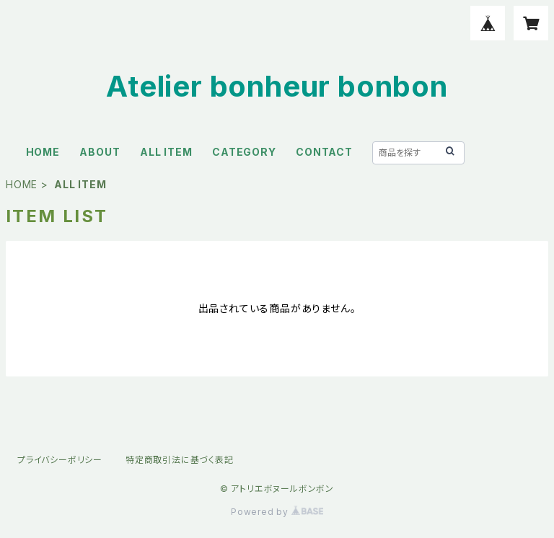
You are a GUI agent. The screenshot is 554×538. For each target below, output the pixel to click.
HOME (43, 152)
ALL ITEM (166, 152)
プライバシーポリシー (59, 459)
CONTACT (324, 152)
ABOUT (99, 152)
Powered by (277, 511)
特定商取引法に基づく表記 (180, 459)
